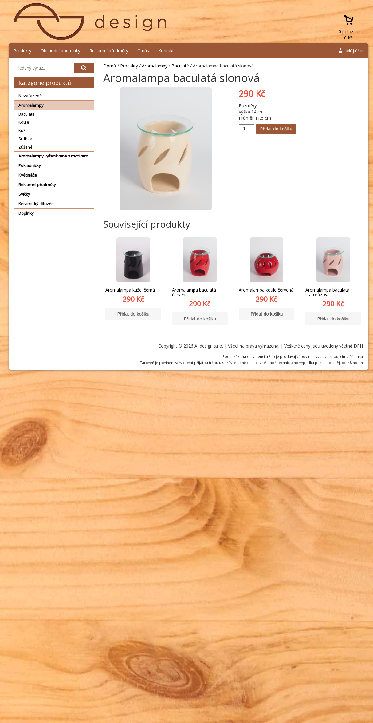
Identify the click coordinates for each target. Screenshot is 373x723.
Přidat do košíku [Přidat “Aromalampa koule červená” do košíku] (266, 314)
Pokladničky (29, 165)
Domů (109, 66)
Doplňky (26, 213)
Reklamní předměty (108, 51)
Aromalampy (31, 105)
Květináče (27, 175)
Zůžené (25, 147)
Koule (23, 122)
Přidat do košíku (276, 129)
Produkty (22, 51)
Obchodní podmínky (60, 51)
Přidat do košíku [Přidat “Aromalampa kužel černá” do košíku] (133, 314)
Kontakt (166, 51)
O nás (143, 51)
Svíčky (24, 194)
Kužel (23, 130)
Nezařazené (30, 95)
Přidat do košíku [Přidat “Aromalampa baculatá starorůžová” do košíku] (333, 319)
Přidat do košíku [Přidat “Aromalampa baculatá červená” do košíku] (200, 319)
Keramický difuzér (35, 203)
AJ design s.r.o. (90, 21)
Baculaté (26, 114)
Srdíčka (25, 138)
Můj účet (355, 51)
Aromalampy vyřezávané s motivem (53, 156)
